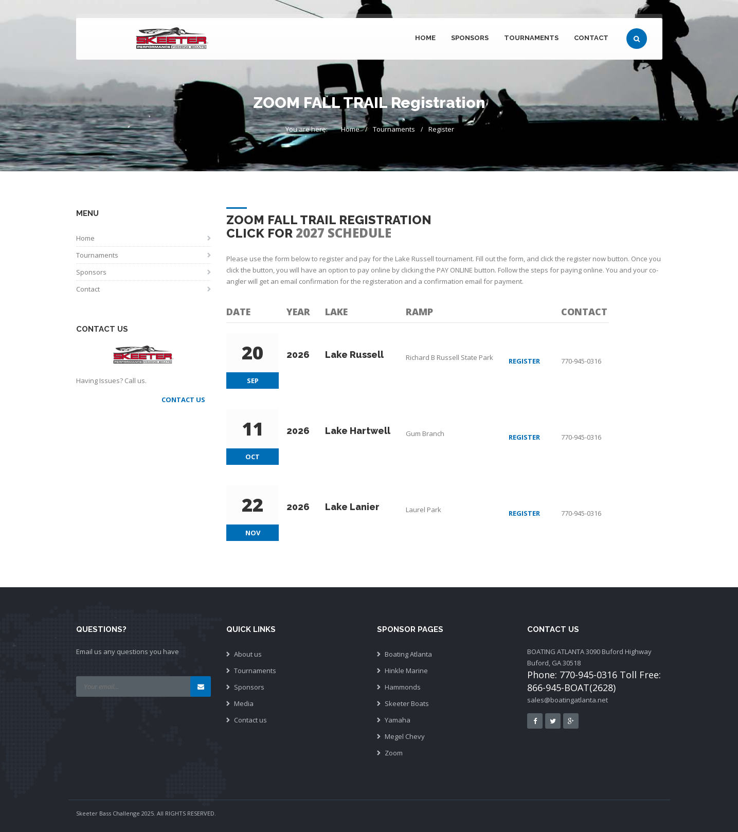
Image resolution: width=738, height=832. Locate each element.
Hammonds (403, 687)
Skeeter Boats (407, 703)
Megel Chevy (405, 736)
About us (248, 654)
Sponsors (470, 38)
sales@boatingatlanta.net (567, 699)
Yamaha (397, 720)
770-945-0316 (581, 361)
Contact (591, 38)
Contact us (250, 720)
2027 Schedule (343, 232)
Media (244, 703)
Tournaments (531, 38)
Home (425, 38)
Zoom (394, 752)
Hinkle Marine (406, 670)
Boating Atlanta (408, 654)
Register (441, 129)
